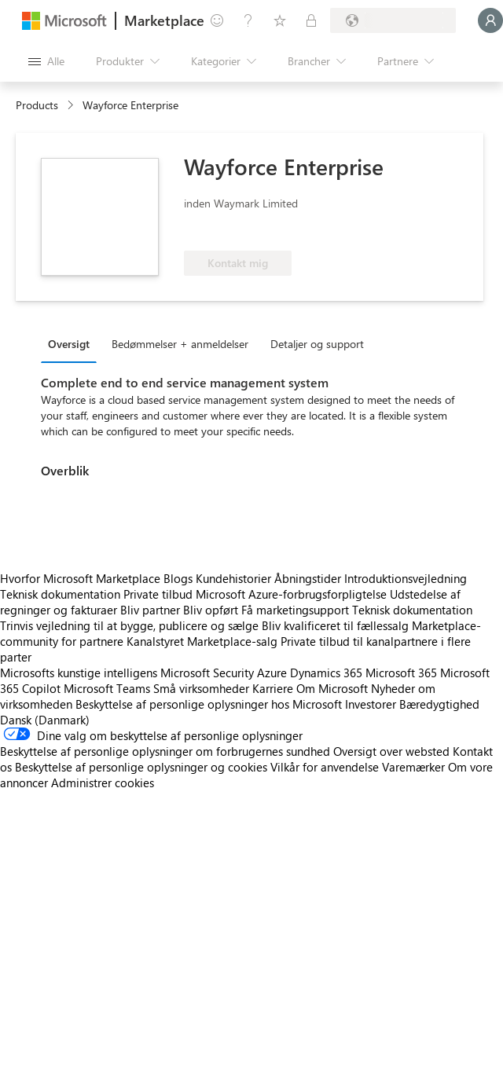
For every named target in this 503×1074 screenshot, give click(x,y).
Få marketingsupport (295, 610)
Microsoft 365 (401, 672)
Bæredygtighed (439, 704)
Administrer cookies (102, 782)
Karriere (272, 688)
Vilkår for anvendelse (324, 767)
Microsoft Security (207, 672)
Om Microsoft (332, 688)
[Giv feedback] (216, 20)
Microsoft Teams (107, 688)
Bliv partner (150, 610)
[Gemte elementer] (279, 20)
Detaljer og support (317, 343)
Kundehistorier (233, 578)
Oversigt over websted (391, 751)
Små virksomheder (201, 688)
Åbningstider (307, 578)
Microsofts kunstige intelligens (78, 672)
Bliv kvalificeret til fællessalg (335, 625)
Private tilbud (158, 594)
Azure (272, 672)
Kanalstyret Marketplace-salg (202, 641)
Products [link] (37, 104)
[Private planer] (311, 20)
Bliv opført (210, 610)
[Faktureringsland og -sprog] (393, 20)
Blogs (178, 578)
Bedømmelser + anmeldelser (180, 343)
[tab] (73, 343)
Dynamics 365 (326, 672)
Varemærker (413, 767)
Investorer (370, 704)
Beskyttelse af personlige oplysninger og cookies (141, 767)
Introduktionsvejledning (405, 578)
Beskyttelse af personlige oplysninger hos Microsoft (208, 704)
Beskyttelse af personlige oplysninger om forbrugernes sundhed (165, 751)
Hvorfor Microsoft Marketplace (80, 578)
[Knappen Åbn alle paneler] (46, 61)
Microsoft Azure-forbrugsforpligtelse (293, 594)
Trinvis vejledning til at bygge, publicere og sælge (129, 625)
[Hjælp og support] (248, 20)
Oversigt (69, 343)
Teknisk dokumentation (60, 594)
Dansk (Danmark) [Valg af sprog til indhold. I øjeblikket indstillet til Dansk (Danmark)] (45, 720)
